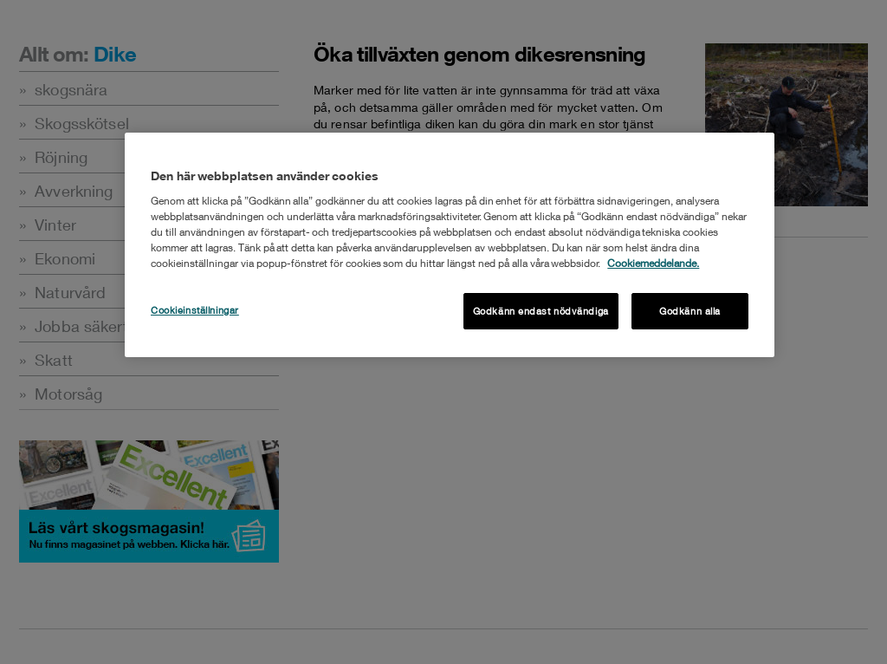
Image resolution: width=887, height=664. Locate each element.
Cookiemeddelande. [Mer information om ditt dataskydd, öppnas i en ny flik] (653, 263)
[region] (449, 245)
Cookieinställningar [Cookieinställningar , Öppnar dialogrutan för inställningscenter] (195, 310)
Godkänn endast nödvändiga (541, 310)
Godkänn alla (690, 310)
